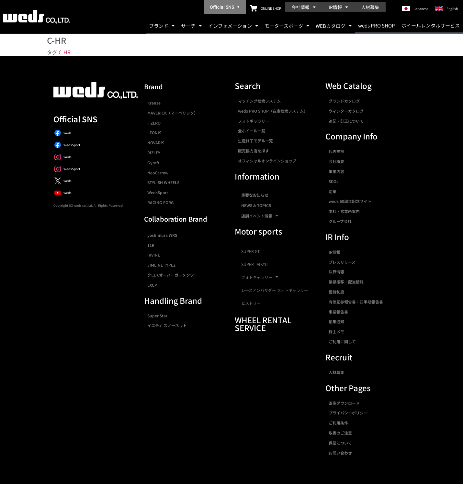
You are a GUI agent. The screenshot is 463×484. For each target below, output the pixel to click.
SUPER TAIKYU (254, 264)
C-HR (65, 52)
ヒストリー (251, 303)
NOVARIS (155, 142)
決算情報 (336, 271)
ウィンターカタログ (346, 111)
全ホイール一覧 (251, 130)
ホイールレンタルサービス (430, 25)
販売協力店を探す (253, 150)
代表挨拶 (336, 151)
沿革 (332, 191)
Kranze (154, 102)
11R (150, 245)
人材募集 (370, 7)
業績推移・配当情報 (346, 281)
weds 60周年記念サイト (350, 201)
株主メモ (336, 331)
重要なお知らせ (254, 195)
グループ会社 (340, 221)
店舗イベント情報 (259, 216)
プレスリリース (342, 262)
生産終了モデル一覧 (255, 140)
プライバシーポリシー (348, 412)
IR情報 (338, 7)
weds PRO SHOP (376, 25)
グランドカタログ (344, 101)
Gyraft (153, 162)
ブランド (162, 25)
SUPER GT (250, 251)
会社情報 (303, 7)
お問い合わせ (340, 453)
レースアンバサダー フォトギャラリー (274, 290)
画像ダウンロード (344, 403)
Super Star (157, 315)
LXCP (152, 285)
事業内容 (336, 171)
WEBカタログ (334, 25)
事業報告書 (338, 311)
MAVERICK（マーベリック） (172, 113)
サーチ (191, 25)
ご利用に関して (342, 341)
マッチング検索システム (259, 101)
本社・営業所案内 (344, 211)
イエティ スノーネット (167, 325)
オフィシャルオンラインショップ (267, 160)
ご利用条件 (338, 422)
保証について (340, 443)
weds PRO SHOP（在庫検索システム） (273, 111)
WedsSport (157, 192)
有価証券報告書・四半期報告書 (356, 301)
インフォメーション (233, 25)
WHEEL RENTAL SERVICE (263, 323)
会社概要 (336, 161)
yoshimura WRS (162, 235)
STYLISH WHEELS (163, 182)
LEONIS (154, 132)
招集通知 (336, 321)
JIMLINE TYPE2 (161, 265)
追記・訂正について (346, 121)
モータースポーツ (287, 25)
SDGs (333, 181)
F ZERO (154, 123)
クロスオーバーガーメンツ (170, 275)
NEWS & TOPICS (256, 205)
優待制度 (336, 291)
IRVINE (153, 255)
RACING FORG (160, 202)
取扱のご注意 (340, 432)
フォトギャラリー (253, 121)
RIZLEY (153, 152)
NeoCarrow (157, 172)
